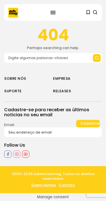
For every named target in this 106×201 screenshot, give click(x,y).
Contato (67, 185)
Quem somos (43, 185)
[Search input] (53, 58)
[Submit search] (97, 58)
